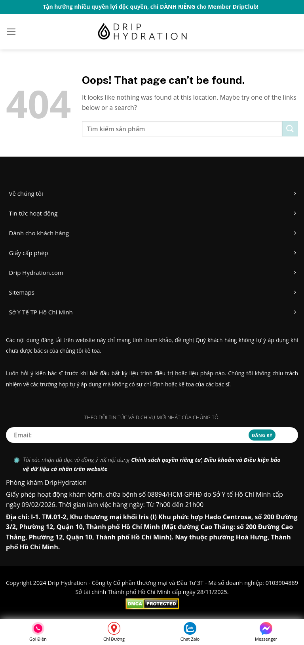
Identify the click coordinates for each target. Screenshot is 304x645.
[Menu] (11, 31)
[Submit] (290, 128)
